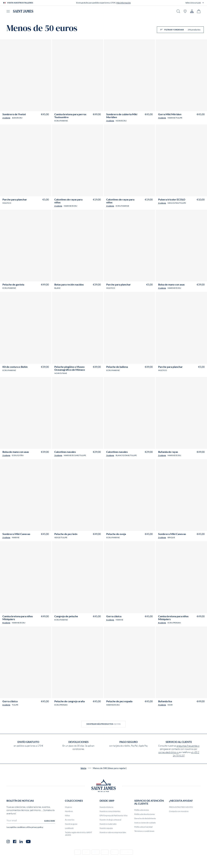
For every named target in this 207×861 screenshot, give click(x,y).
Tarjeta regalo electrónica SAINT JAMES (78, 833)
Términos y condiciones (144, 831)
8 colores (6, 623)
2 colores (6, 118)
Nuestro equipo (106, 828)
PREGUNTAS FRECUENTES (181, 807)
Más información (123, 3)
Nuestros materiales (108, 824)
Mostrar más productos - (103, 724)
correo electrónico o (168, 752)
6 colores (110, 620)
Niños (67, 815)
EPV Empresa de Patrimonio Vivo (114, 815)
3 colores (110, 121)
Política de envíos (141, 810)
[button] (194, 3)
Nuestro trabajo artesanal (110, 820)
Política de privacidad (143, 827)
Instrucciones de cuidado (145, 823)
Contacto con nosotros (179, 811)
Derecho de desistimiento (145, 818)
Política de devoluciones (144, 814)
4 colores (162, 705)
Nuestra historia (106, 807)
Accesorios (69, 820)
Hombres (69, 811)
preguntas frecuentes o (188, 745)
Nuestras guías (71, 824)
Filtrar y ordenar (180, 29)
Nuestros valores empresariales (113, 832)
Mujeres (68, 807)
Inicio (83, 768)
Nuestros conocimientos (110, 811)
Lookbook (69, 828)
